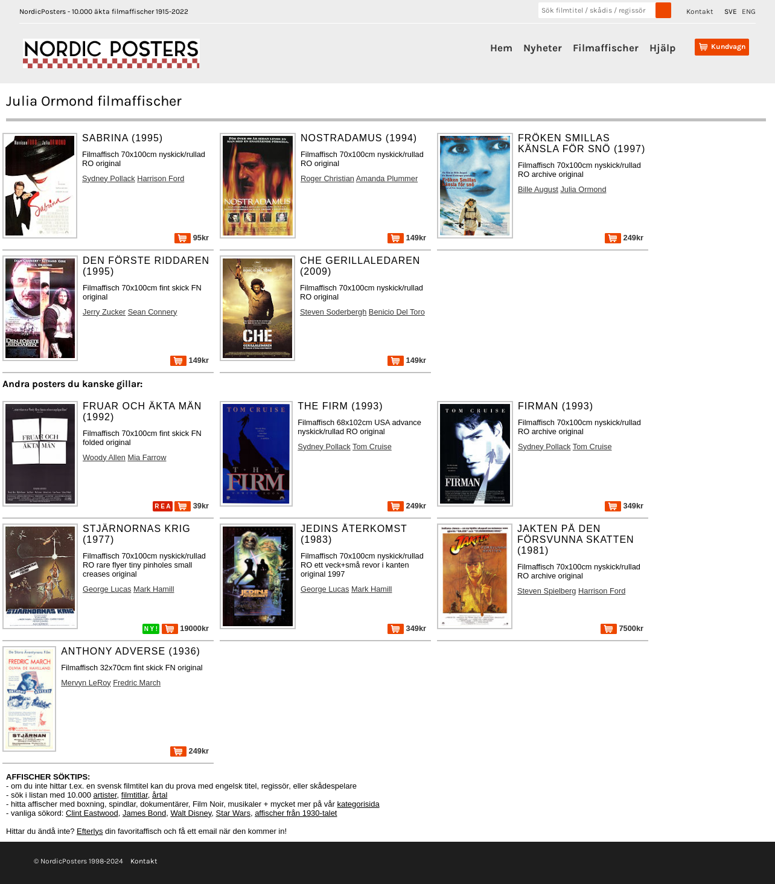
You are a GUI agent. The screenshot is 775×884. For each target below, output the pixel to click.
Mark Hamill (153, 589)
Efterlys (90, 831)
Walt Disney (190, 813)
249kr (624, 237)
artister (105, 794)
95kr (191, 237)
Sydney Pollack (108, 178)
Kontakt (699, 11)
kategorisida (358, 804)
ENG (749, 11)
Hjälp (662, 48)
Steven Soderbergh (333, 311)
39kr (191, 505)
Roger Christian (327, 178)
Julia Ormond (583, 189)
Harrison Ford (160, 178)
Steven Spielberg (546, 590)
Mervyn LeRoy (86, 682)
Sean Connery (152, 311)
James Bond (144, 813)
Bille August (538, 189)
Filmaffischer (606, 48)
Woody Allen (104, 457)
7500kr (622, 628)
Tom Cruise (372, 446)
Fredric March (137, 682)
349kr (624, 505)
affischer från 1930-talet (296, 813)
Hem (501, 48)
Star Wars (233, 813)
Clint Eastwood (92, 813)
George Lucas (107, 589)
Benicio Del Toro (397, 311)
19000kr (185, 628)
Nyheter (542, 48)
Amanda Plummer (387, 178)
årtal (159, 794)
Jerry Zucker (104, 311)
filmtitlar (134, 794)
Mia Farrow (146, 457)
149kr (407, 237)
